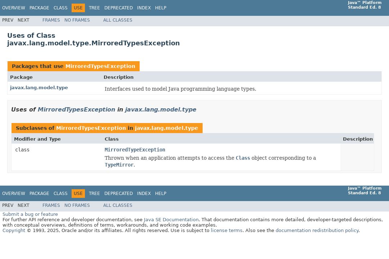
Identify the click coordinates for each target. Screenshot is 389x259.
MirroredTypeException (135, 150)
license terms (227, 230)
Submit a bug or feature (30, 214)
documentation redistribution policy (317, 230)
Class (61, 7)
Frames (51, 20)
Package (39, 7)
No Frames (77, 20)
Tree (94, 7)
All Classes (117, 20)
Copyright (14, 230)
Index (144, 7)
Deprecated (118, 7)
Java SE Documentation (171, 219)
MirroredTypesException (100, 66)
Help (160, 7)
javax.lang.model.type (39, 87)
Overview (13, 7)
